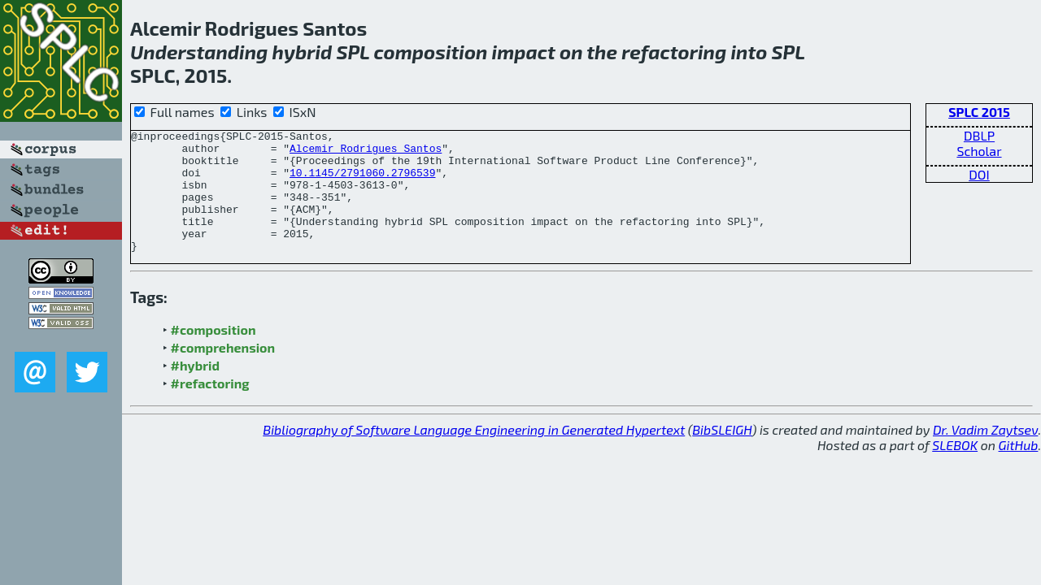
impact (523, 51)
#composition (213, 354)
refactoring (673, 51)
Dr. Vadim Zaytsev (985, 454)
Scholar (978, 150)
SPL (352, 51)
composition (431, 51)
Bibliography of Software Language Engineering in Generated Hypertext (474, 454)
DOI (979, 174)
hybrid (302, 51)
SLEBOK (955, 469)
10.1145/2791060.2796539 (362, 182)
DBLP (979, 135)
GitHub (1019, 469)
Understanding (199, 51)
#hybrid (195, 389)
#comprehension (223, 371)
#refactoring (210, 407)
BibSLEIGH (721, 454)
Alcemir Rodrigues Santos (366, 152)
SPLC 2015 (979, 111)
